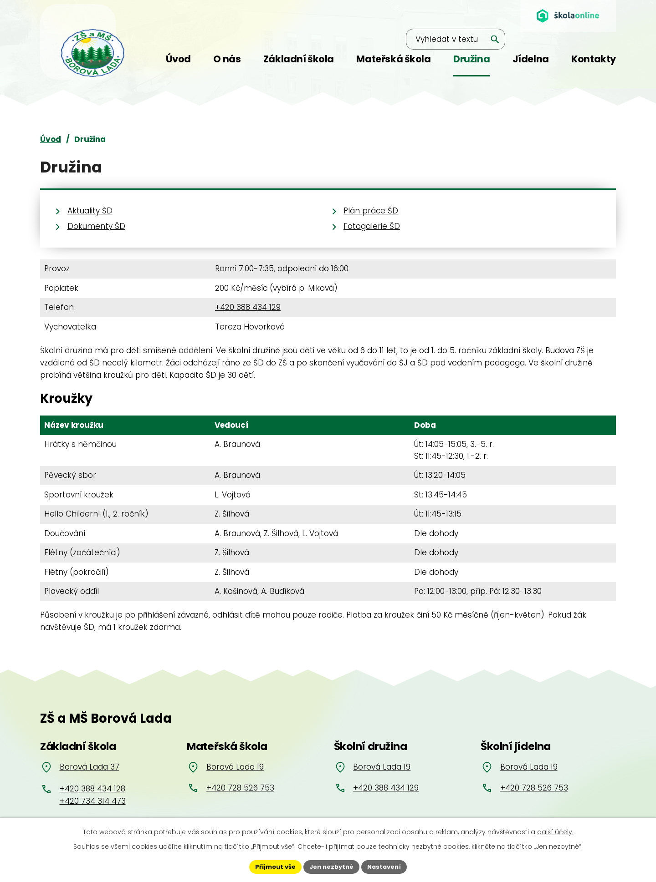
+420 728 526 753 (240, 787)
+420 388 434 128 (92, 788)
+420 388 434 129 (248, 307)
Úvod (50, 139)
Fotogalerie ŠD (371, 226)
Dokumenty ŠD (96, 226)
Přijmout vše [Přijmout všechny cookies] (271, 866)
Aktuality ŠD (90, 210)
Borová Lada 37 (89, 766)
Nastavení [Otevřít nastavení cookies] (388, 866)
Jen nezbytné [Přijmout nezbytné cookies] (331, 866)
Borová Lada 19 (235, 766)
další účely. (555, 830)
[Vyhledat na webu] (441, 16)
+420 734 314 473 (93, 801)
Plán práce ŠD (370, 210)
